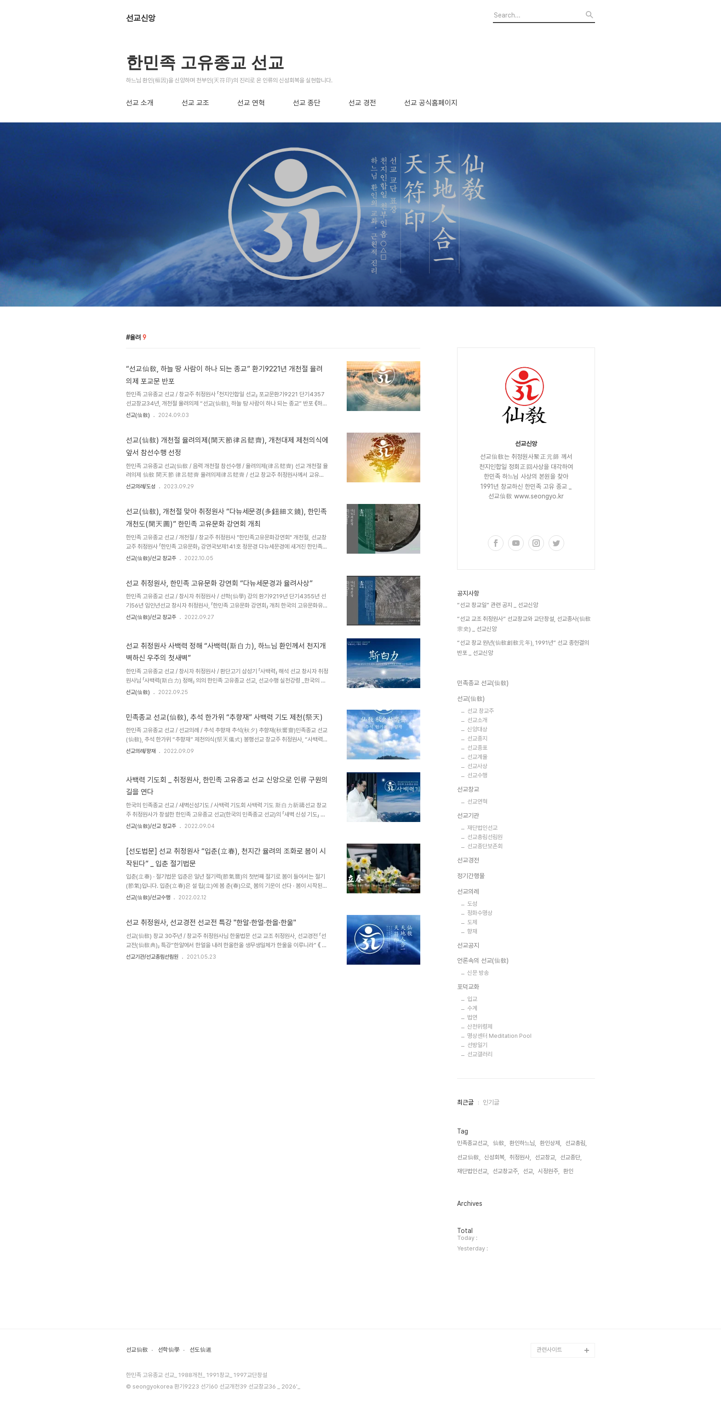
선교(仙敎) (138, 415)
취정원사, (520, 1157)
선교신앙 (140, 18)
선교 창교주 (480, 710)
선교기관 (468, 815)
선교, (528, 1171)
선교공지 (468, 945)
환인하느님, (522, 1143)
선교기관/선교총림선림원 (152, 957)
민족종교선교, (473, 1143)
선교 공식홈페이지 (431, 103)
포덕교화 (468, 986)
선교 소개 (140, 103)
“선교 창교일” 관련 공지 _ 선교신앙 (497, 605)
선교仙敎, (469, 1157)
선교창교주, (505, 1171)
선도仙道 (200, 1350)
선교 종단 (306, 103)
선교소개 (477, 720)
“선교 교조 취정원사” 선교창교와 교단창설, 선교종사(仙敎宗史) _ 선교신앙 (524, 623)
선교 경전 (362, 103)
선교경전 (468, 860)
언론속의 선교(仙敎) (483, 960)
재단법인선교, (473, 1171)
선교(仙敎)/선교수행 (148, 897)
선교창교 (468, 789)
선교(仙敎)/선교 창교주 (151, 558)
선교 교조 (195, 103)
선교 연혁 (251, 103)
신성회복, (495, 1157)
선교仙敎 (137, 1350)
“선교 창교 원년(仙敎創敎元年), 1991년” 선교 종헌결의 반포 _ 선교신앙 (523, 647)
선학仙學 (169, 1350)
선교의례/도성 (140, 486)
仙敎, (499, 1143)
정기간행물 (471, 876)
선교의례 (468, 891)
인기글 (491, 1102)
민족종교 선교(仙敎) (483, 683)
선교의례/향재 (140, 751)
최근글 (465, 1102)
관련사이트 (549, 1349)
